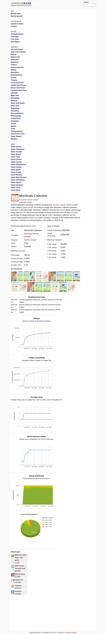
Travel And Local (17, 134)
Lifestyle (14, 93)
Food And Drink (17, 83)
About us (61, 632)
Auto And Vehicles (18, 52)
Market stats (16, 14)
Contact (68, 632)
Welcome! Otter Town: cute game (20, 557)
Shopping (15, 121)
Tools (13, 129)
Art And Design (17, 49)
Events (13, 77)
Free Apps (15, 39)
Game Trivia (15, 188)
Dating (13, 70)
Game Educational (18, 164)
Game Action (16, 147)
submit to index (17, 24)
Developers (15, 42)
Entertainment (16, 75)
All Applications (17, 34)
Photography (16, 116)
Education (15, 72)
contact (14, 26)
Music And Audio (18, 103)
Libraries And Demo (19, 90)
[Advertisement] (61, 4)
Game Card (15, 157)
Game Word (15, 190)
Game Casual (28, 207)
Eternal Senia (20, 574)
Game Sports (16, 182)
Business (14, 62)
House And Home (18, 88)
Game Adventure (17, 149)
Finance (14, 80)
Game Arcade (16, 152)
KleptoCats (19, 580)
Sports (13, 126)
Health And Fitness (18, 85)
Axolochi (18, 591)
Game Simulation (18, 180)
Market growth (16, 16)
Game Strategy (17, 185)
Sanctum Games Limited (29, 200)
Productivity (16, 118)
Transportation (17, 131)
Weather (14, 139)
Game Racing (16, 175)
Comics (14, 65)
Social (13, 124)
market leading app (47, 439)
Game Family (16, 167)
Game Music (16, 170)
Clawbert (18, 585)
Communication (17, 67)
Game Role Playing (18, 177)
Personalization (17, 113)
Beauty (13, 54)
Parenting (15, 111)
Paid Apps (15, 37)
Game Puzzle (16, 172)
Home (74, 632)
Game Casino (16, 159)
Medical (14, 101)
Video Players (16, 136)
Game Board (16, 154)
